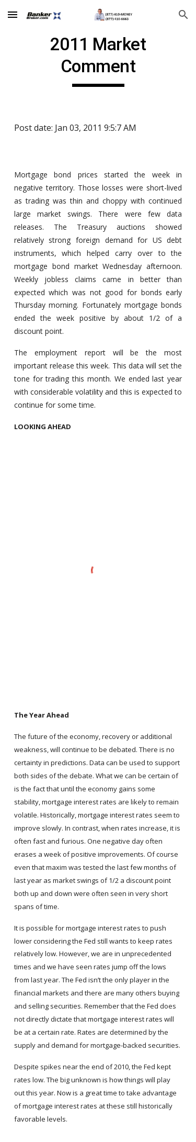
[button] (12, 14)
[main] (98, 60)
